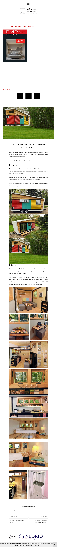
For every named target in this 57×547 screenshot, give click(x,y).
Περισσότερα (29, 545)
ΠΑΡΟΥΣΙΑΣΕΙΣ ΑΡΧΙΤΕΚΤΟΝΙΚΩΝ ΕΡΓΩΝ (33, 511)
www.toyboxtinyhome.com (28, 506)
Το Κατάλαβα (37, 545)
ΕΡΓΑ (34, 147)
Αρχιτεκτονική (19, 511)
